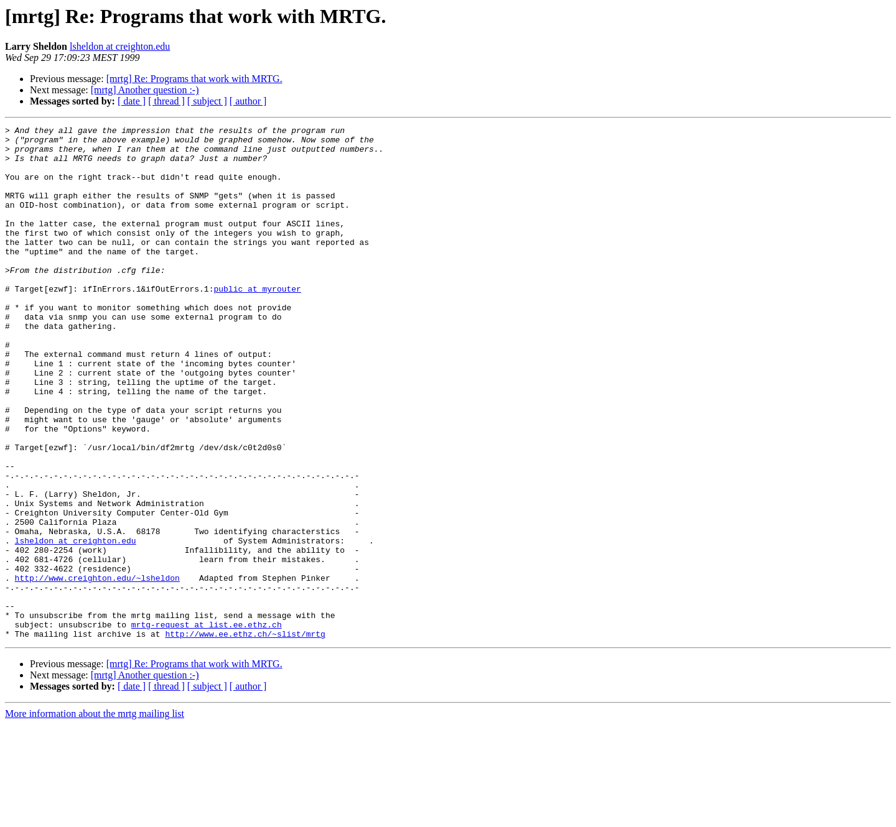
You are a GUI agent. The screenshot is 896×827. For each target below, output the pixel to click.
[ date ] (132, 101)
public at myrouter (257, 322)
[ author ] (248, 101)
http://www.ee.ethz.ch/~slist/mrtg (245, 736)
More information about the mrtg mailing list (94, 816)
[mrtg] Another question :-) (145, 90)
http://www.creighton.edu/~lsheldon (97, 669)
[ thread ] (166, 101)
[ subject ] (207, 101)
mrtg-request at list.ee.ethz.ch (206, 725)
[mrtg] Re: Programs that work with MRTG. (194, 78)
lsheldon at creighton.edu (120, 46)
